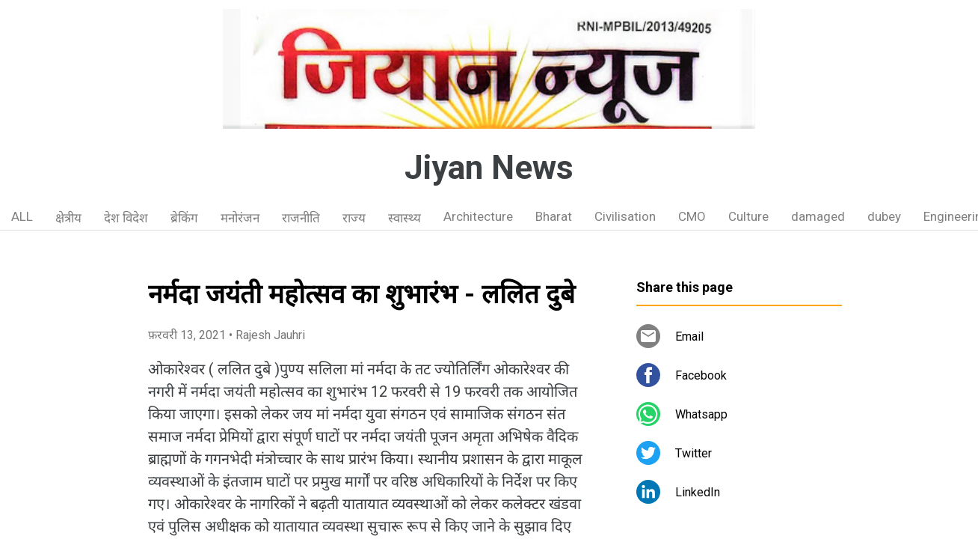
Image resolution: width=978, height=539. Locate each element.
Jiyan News (489, 167)
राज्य (354, 217)
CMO (692, 216)
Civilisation (625, 216)
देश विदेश (126, 217)
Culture (748, 216)
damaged (818, 216)
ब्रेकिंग (184, 217)
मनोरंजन (240, 217)
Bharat (553, 216)
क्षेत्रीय (68, 217)
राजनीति (301, 217)
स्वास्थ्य (404, 217)
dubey (884, 216)
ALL (22, 216)
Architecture (478, 216)
